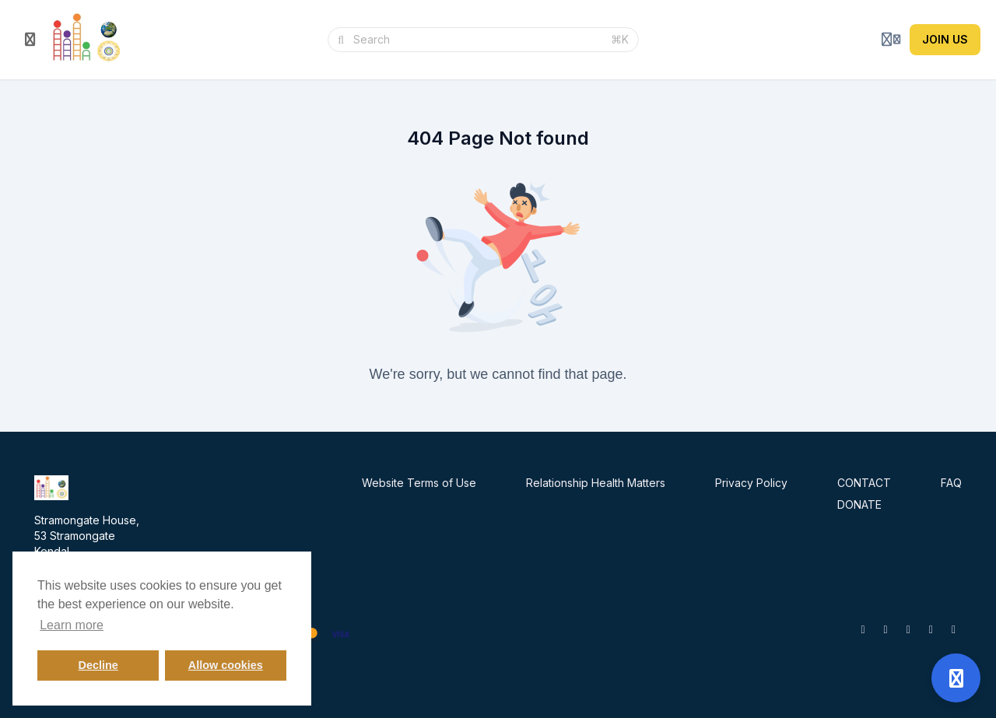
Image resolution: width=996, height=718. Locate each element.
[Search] (477, 39)
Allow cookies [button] (225, 665)
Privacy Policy (751, 482)
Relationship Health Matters (595, 482)
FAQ (951, 482)
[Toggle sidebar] (30, 39)
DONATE (859, 504)
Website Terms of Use (419, 482)
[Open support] (955, 677)
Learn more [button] (71, 625)
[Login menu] (891, 39)
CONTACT (864, 482)
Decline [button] (98, 665)
